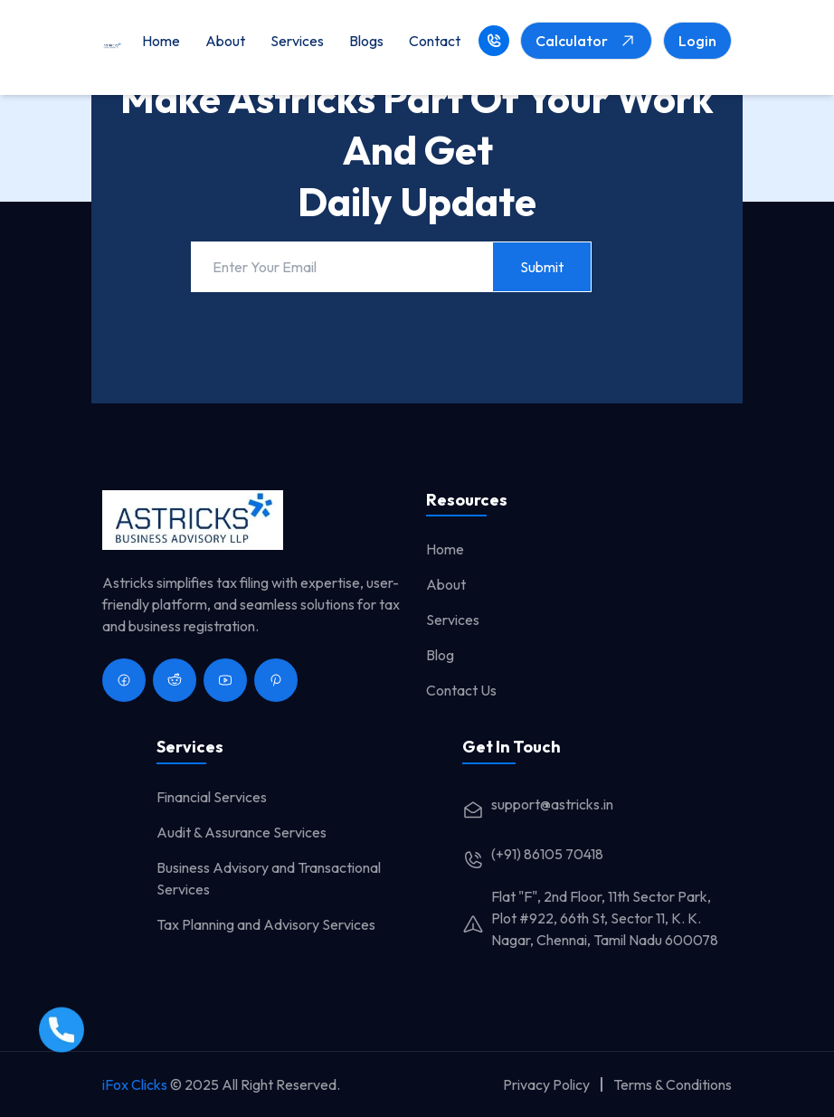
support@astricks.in (537, 804)
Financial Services (211, 797)
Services (297, 41)
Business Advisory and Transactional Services (268, 878)
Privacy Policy (546, 1084)
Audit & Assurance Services (241, 832)
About (225, 41)
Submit (542, 267)
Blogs (366, 41)
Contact (434, 41)
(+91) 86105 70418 (532, 854)
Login (697, 41)
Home (161, 41)
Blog (440, 655)
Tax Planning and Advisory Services (265, 924)
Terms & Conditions (672, 1084)
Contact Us (461, 690)
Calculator (586, 41)
